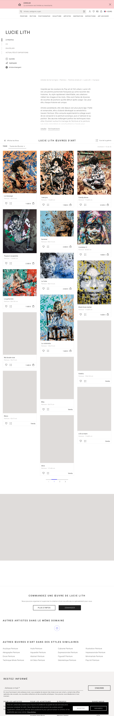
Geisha (81, 373)
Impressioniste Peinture (95, 643)
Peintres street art (75, 80)
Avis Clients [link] (34, 696)
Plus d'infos (44, 608)
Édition (33, 16)
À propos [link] (60, 696)
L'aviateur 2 (82, 247)
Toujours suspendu (11, 256)
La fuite (44, 281)
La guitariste (8, 299)
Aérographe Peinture (11, 643)
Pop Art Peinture (92, 650)
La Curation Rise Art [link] (36, 699)
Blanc (6, 416)
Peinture (23, 16)
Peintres (63, 80)
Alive (43, 466)
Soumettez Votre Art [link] (10, 696)
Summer (44, 239)
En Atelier (10, 48)
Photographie (44, 16)
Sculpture (57, 16)
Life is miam (82, 433)
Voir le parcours (54, 128)
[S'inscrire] (99, 678)
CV (7, 44)
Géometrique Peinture (67, 650)
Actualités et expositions (17, 52)
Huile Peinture (36, 639)
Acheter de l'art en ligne (49, 80)
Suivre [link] (10, 59)
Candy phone (83, 197)
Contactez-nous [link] (62, 699)
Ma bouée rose (9, 357)
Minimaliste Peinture (94, 646)
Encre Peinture (9, 646)
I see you (44, 197)
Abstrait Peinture (37, 646)
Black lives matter (85, 307)
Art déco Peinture (37, 650)
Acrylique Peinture (10, 639)
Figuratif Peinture (65, 646)
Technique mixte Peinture (13, 650)
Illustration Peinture (94, 639)
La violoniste (46, 343)
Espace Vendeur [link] (9, 699)
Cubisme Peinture (65, 639)
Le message (8, 196)
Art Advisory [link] (103, 16)
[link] (84, 11)
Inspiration (78, 16)
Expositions (90, 16)
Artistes (67, 16)
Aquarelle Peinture (38, 643)
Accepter (81, 708)
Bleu (43, 402)
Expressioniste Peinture (68, 643)
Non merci (98, 708)
